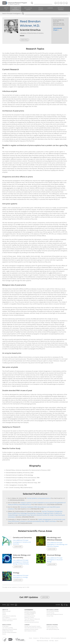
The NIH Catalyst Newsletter (9, 632)
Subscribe (45, 597)
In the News (5, 626)
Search (56, 640)
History (4, 613)
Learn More (18, 546)
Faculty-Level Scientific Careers (32, 626)
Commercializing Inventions (31, 622)
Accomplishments (29, 614)
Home (30, 638)
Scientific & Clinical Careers (31, 629)
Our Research (15, 8)
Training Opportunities (52, 627)
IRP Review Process (29, 620)
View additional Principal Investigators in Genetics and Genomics (22, 542)
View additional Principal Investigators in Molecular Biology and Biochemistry (21, 562)
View (25, 40)
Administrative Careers (30, 631)
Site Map (51, 640)
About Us (6, 8)
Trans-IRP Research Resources (32, 619)
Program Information (52, 626)
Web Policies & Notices (42, 640)
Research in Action (29, 617)
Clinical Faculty (50, 613)
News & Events (40, 8)
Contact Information (7, 620)
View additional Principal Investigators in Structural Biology (55, 559)
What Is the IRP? (6, 611)
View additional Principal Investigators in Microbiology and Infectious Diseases (57, 544)
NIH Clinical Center (28, 8)
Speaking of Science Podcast (9, 629)
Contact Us (36, 638)
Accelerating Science (29, 616)
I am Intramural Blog (7, 627)
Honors (4, 614)
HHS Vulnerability (58, 638)
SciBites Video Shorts (7, 631)
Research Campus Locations (9, 619)
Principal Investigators (30, 613)
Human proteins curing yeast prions (39, 498)
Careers (50, 8)
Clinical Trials (50, 616)
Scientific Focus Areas (29, 611)
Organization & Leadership (9, 616)
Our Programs (6, 617)
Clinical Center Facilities (53, 611)
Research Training (61, 8)
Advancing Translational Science (55, 614)
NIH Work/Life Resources (53, 629)
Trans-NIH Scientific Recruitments (33, 627)
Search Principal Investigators (11, 13)
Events (4, 634)
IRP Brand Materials (45, 638)
